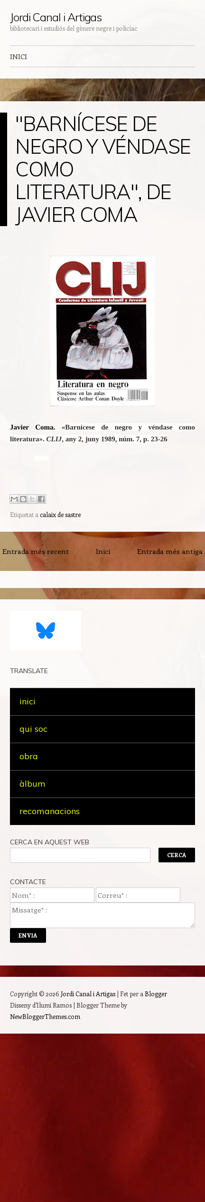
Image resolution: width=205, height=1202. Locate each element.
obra (28, 756)
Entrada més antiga (170, 551)
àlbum (32, 783)
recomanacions (49, 811)
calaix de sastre (60, 514)
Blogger (156, 994)
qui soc (33, 728)
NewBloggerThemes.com (45, 1016)
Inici (103, 551)
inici (27, 701)
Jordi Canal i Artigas (56, 17)
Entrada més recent (35, 551)
